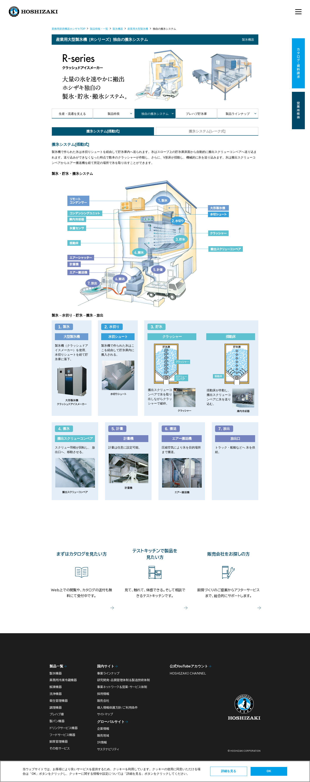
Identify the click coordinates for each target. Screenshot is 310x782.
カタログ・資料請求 (298, 63)
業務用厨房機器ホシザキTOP (68, 28)
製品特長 (114, 113)
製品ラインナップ (238, 113)
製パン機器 (57, 721)
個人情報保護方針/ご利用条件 (117, 707)
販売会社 (103, 700)
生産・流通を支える (72, 113)
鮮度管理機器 (59, 741)
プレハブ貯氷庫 (196, 113)
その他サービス (60, 748)
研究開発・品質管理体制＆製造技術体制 (123, 680)
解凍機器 (56, 686)
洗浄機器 (56, 693)
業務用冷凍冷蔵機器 (63, 680)
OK (269, 771)
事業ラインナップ (108, 673)
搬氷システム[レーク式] (207, 131)
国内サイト (105, 666)
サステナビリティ (108, 749)
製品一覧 (56, 666)
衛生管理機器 (59, 700)
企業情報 (103, 728)
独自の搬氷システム (155, 113)
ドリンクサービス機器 (64, 728)
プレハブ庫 (57, 714)
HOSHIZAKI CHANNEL (188, 673)
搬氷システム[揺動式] (103, 131)
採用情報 (103, 693)
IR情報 (102, 742)
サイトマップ (105, 714)
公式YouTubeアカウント (189, 666)
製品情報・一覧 (99, 28)
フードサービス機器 (62, 734)
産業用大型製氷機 (137, 28)
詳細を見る (228, 771)
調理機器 (56, 707)
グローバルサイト (111, 722)
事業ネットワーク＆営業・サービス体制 (122, 686)
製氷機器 (118, 28)
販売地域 (103, 735)
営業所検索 (298, 110)
